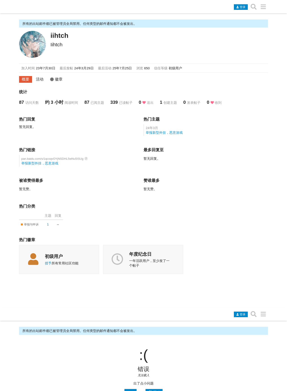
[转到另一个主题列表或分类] (263, 6)
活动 (39, 79)
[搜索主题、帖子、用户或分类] (254, 6)
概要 (25, 79)
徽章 (56, 79)
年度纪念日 (140, 254)
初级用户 (54, 256)
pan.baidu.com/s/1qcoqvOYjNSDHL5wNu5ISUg (52, 158)
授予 (48, 263)
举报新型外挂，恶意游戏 (164, 132)
